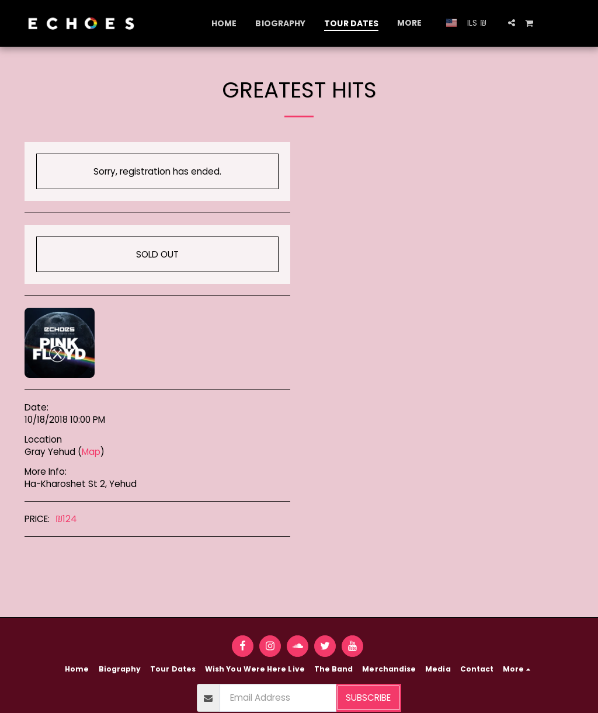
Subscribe (368, 697)
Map (91, 452)
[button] (511, 23)
